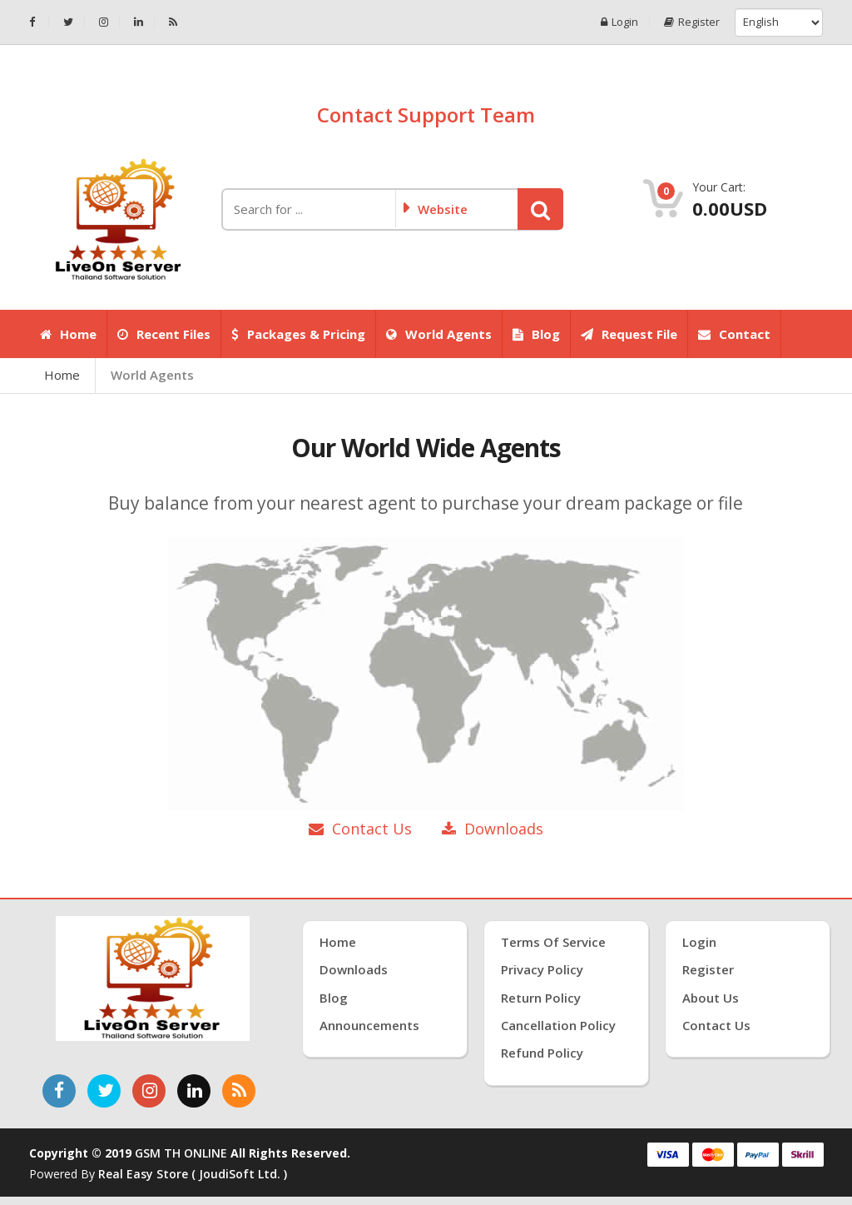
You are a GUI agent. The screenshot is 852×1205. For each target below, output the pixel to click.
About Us (710, 997)
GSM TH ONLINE (181, 1153)
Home (68, 334)
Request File (629, 334)
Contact (734, 334)
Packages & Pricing (298, 334)
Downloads (492, 829)
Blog (536, 334)
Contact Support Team (426, 114)
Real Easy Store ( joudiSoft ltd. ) (192, 1174)
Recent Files (164, 334)
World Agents (439, 334)
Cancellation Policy (558, 1025)
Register (692, 22)
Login (619, 22)
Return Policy (541, 997)
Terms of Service (553, 942)
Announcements (369, 1025)
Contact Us (360, 829)
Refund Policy (542, 1052)
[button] (540, 209)
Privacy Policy (542, 969)
